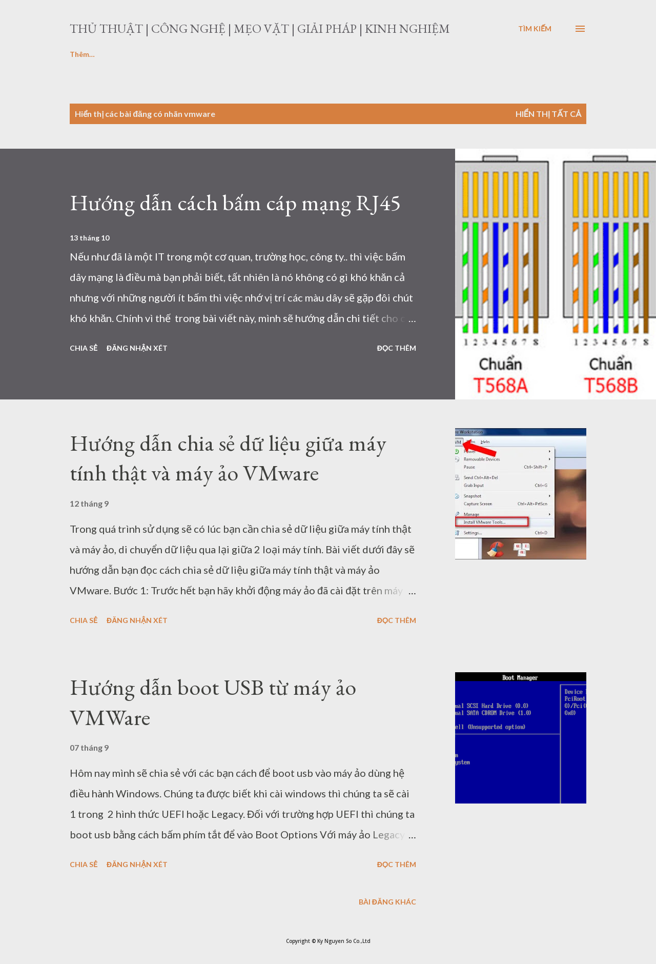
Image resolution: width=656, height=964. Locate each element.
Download (154, 54)
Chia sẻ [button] (83, 348)
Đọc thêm (396, 348)
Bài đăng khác (387, 901)
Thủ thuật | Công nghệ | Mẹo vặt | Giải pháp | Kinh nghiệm (260, 28)
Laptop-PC (88, 54)
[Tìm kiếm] (534, 29)
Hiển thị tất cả (548, 113)
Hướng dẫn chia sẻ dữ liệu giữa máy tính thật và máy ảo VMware (228, 458)
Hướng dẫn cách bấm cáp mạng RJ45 (235, 202)
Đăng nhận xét (137, 348)
